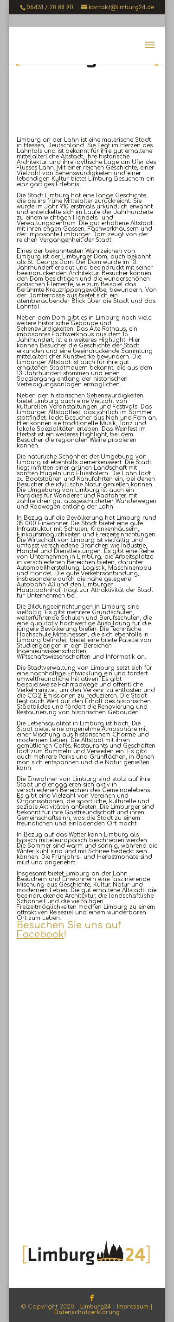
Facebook (40, 934)
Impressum (132, 1306)
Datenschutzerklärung (87, 1312)
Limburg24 (95, 1306)
